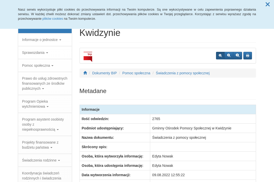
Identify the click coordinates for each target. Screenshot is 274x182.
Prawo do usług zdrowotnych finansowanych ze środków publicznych (44, 83)
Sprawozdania (35, 53)
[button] (267, 4)
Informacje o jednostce (41, 40)
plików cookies (53, 18)
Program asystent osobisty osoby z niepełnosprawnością (43, 124)
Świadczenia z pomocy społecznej (182, 73)
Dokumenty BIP (104, 73)
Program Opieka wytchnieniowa (35, 103)
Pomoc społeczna (37, 65)
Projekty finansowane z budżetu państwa (40, 144)
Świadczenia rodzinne (41, 160)
